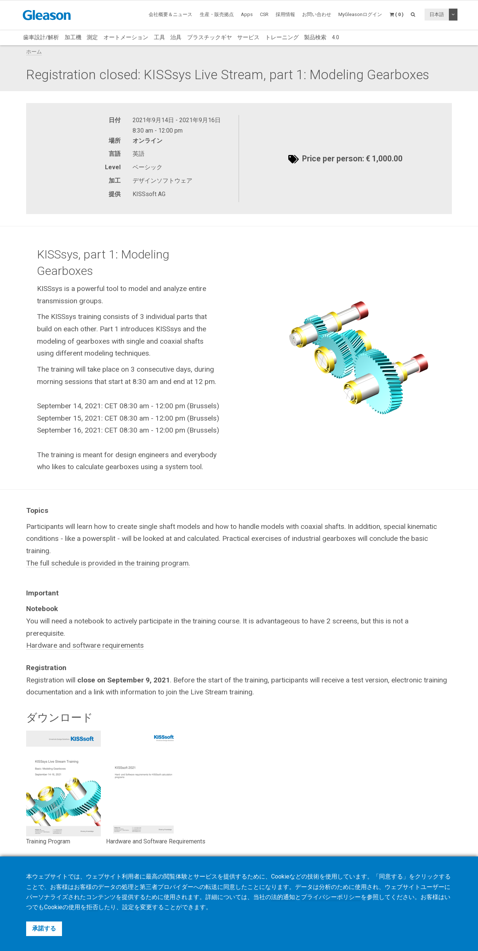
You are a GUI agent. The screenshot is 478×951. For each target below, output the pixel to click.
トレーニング (282, 37)
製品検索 (315, 37)
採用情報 (285, 14)
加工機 (73, 37)
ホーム (34, 52)
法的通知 (283, 897)
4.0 (335, 37)
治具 (175, 37)
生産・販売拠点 (217, 14)
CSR (264, 14)
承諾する (44, 928)
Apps (247, 14)
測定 (92, 37)
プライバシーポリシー (331, 897)
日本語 (436, 14)
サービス (248, 37)
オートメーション (125, 37)
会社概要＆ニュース (170, 14)
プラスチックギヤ (209, 37)
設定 (128, 907)
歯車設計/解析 (41, 37)
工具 (159, 37)
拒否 (92, 907)
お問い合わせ (316, 14)
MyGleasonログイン (360, 14)
